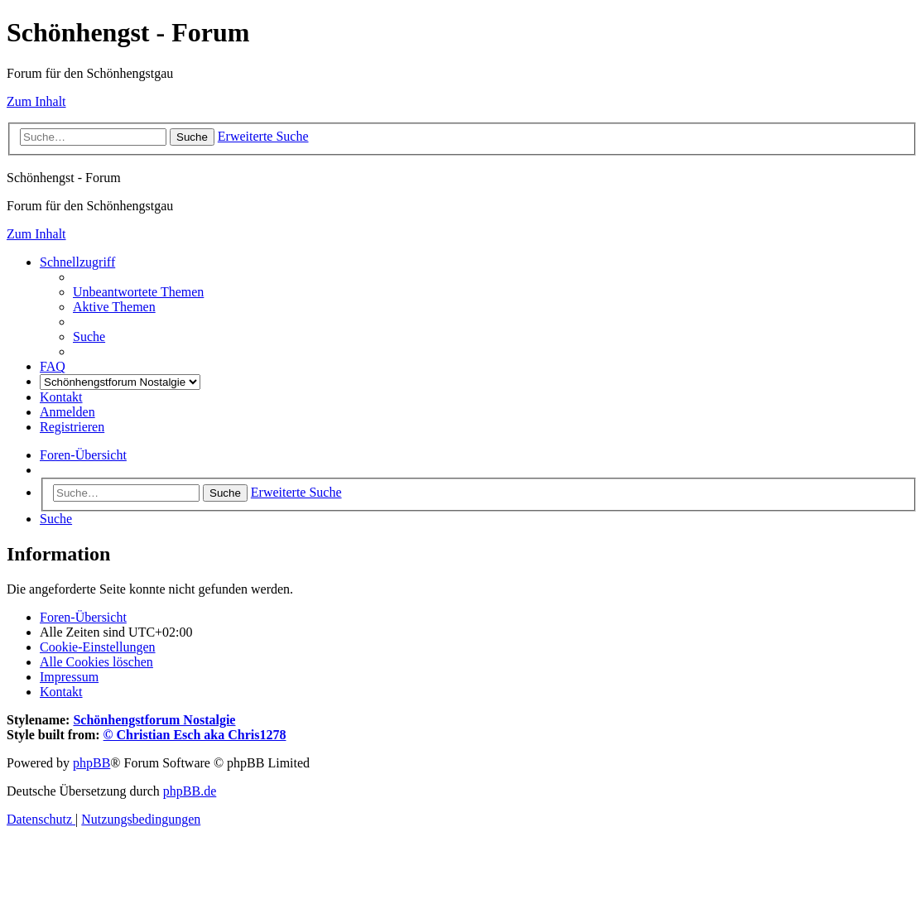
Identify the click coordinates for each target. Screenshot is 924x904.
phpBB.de (189, 791)
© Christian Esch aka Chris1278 (194, 735)
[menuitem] (138, 292)
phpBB (91, 763)
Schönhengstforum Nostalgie (154, 720)
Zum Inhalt (36, 101)
